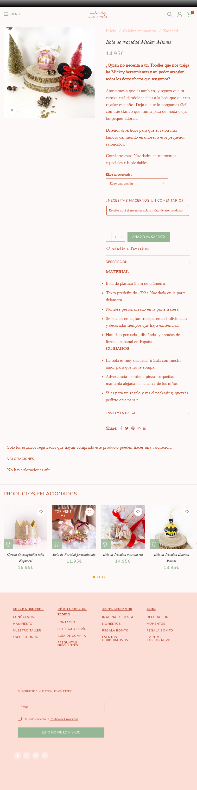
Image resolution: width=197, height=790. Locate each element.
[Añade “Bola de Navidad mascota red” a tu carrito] (106, 544)
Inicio (112, 31)
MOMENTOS (111, 630)
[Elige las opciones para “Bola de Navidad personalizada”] (57, 544)
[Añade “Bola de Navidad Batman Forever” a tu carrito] (154, 544)
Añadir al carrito (148, 237)
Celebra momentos (140, 31)
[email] (61, 713)
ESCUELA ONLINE (27, 643)
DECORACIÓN (158, 623)
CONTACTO (66, 628)
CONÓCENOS (23, 623)
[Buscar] (170, 14)
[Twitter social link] (127, 428)
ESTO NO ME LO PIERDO (61, 738)
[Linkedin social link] (139, 428)
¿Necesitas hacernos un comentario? (144, 200)
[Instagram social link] (26, 761)
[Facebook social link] (121, 428)
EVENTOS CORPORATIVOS (115, 644)
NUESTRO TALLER (27, 636)
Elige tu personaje (118, 174)
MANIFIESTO (22, 630)
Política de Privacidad (64, 725)
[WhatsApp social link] (145, 428)
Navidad (170, 31)
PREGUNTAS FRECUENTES (67, 650)
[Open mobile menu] (11, 14)
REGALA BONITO (115, 636)
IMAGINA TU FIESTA (117, 623)
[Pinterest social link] (133, 428)
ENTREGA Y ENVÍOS (73, 635)
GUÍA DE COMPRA (71, 642)
